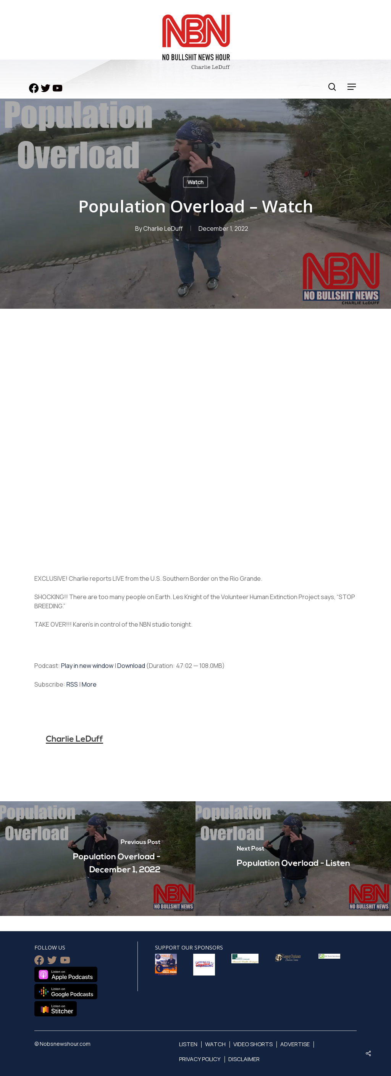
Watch (195, 182)
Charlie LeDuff (163, 228)
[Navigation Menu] (352, 87)
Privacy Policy (200, 1059)
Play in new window (87, 665)
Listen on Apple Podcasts (65, 974)
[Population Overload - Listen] (293, 858)
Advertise (295, 1044)
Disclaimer (244, 1059)
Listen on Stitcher (55, 1008)
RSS (72, 684)
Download (131, 665)
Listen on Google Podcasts (65, 991)
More (89, 684)
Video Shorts (253, 1044)
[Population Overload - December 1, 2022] (98, 858)
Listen (188, 1044)
